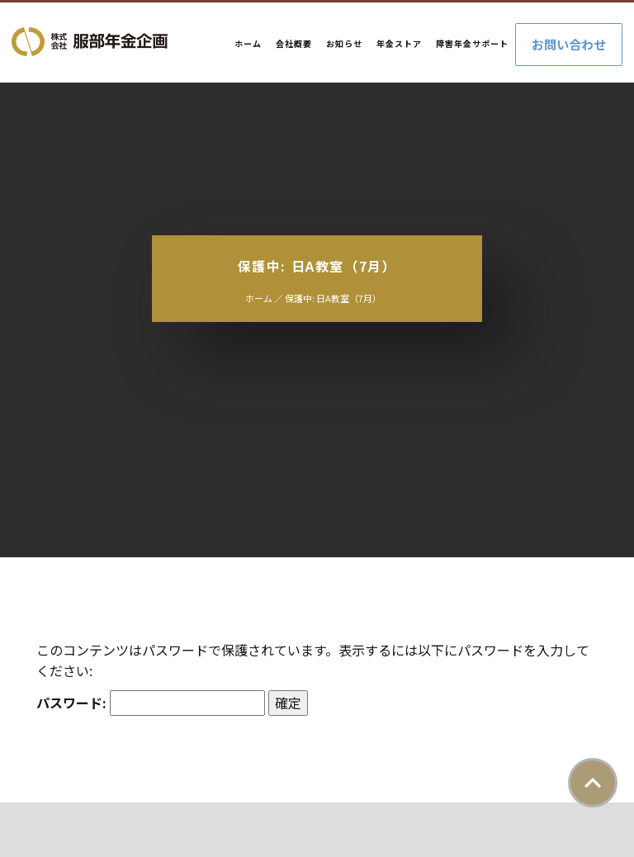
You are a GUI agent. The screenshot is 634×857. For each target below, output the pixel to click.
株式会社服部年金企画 (90, 41)
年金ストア (399, 43)
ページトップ (592, 782)
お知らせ (344, 43)
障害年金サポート (472, 43)
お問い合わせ (569, 44)
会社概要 (294, 43)
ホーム (248, 43)
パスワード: (150, 703)
